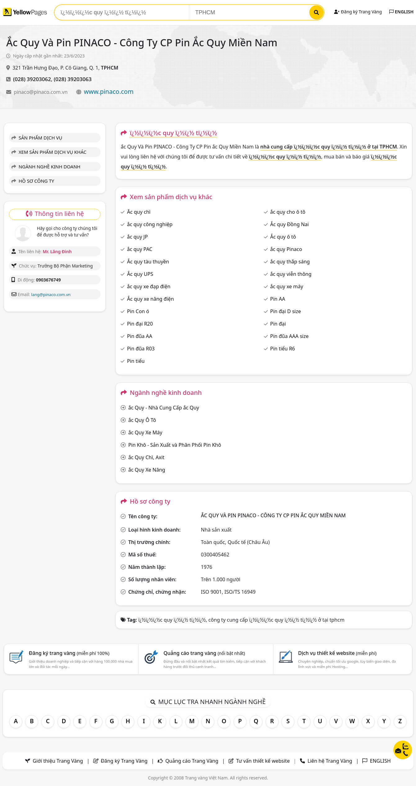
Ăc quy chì (138, 211)
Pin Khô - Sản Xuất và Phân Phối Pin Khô (174, 444)
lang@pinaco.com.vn (51, 294)
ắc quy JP (137, 236)
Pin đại (278, 323)
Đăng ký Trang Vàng (358, 12)
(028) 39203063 (73, 79)
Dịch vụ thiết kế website (337, 653)
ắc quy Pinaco (286, 249)
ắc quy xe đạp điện (148, 286)
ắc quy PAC (139, 249)
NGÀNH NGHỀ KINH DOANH (45, 166)
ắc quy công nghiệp (149, 224)
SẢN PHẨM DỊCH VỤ (36, 138)
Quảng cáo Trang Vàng (191, 760)
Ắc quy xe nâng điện (150, 298)
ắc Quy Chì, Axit (146, 457)
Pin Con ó (138, 311)
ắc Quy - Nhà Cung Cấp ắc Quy (163, 407)
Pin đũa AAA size (289, 336)
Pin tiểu (136, 361)
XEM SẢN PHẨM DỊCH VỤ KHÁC (49, 152)
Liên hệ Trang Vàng (329, 760)
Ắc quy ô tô (283, 236)
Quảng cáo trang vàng (204, 653)
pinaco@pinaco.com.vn (41, 92)
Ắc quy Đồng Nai (289, 224)
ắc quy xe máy (286, 286)
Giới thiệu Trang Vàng (58, 760)
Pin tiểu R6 (282, 348)
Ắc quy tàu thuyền (148, 261)
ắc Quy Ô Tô (142, 420)
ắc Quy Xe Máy (145, 432)
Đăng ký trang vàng (69, 653)
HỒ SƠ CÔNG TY (32, 181)
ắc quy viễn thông (290, 274)
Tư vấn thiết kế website (263, 760)
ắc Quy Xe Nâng (146, 469)
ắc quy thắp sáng (290, 261)
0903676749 (48, 280)
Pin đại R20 (140, 323)
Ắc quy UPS (140, 274)
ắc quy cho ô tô (288, 211)
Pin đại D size (285, 311)
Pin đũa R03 (140, 348)
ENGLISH (401, 12)
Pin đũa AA (139, 336)
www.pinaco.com (108, 91)
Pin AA (277, 298)
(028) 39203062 (32, 79)
